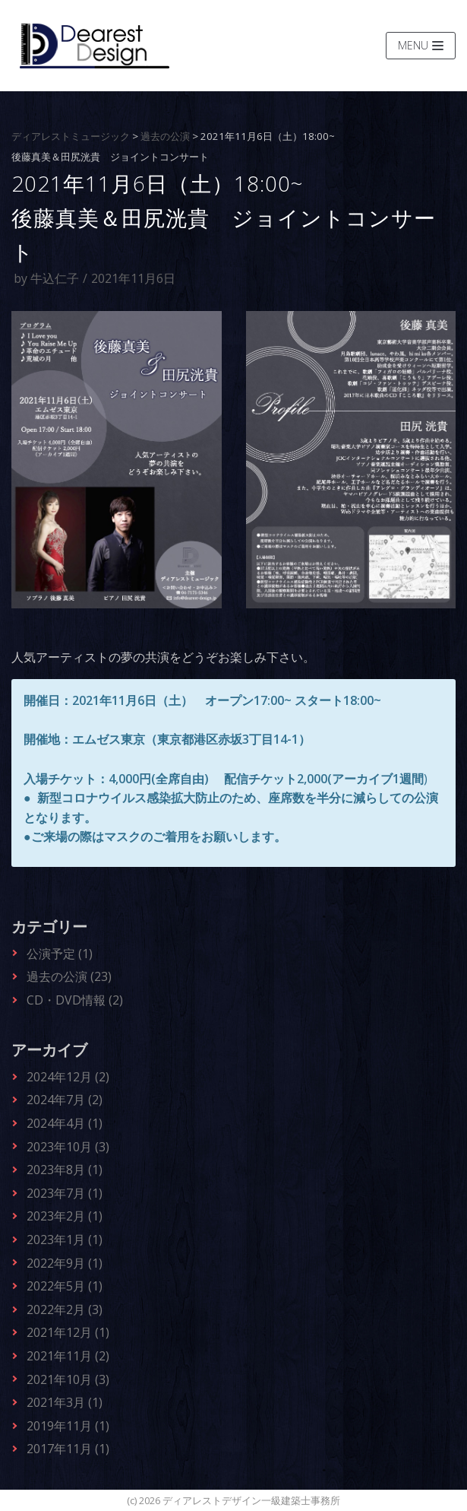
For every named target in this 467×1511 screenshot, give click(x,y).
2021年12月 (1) (68, 1332)
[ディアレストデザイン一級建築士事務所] (94, 45)
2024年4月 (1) (65, 1123)
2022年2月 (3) (65, 1309)
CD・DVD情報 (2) (75, 1000)
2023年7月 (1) (65, 1193)
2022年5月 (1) (65, 1286)
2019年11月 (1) (68, 1425)
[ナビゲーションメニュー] (421, 45)
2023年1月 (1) (65, 1239)
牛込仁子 (54, 278)
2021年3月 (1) (65, 1402)
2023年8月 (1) (65, 1169)
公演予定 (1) (60, 953)
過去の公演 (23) (69, 976)
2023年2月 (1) (65, 1216)
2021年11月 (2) (68, 1356)
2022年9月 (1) (65, 1263)
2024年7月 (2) (65, 1099)
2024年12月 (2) (68, 1076)
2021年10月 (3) (68, 1379)
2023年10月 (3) (68, 1146)
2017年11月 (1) (68, 1448)
